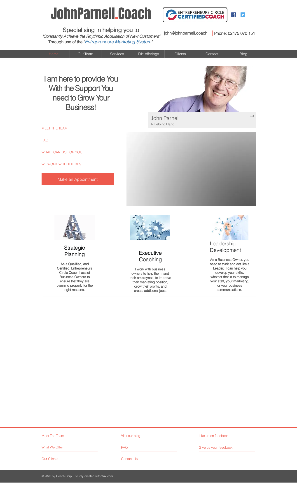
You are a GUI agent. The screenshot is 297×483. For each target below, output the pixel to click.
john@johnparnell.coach (185, 33)
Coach (101, 14)
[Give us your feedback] (217, 447)
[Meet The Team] (61, 435)
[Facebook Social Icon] (233, 14)
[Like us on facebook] (219, 435)
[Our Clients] (59, 458)
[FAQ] (79, 140)
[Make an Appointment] (78, 179)
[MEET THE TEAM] (79, 128)
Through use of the (65, 42)
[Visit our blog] (141, 435)
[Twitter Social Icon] (243, 14)
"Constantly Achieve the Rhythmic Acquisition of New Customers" (101, 36)
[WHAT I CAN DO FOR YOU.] (79, 152)
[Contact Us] (138, 458)
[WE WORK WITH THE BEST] (79, 164)
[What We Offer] (59, 447)
